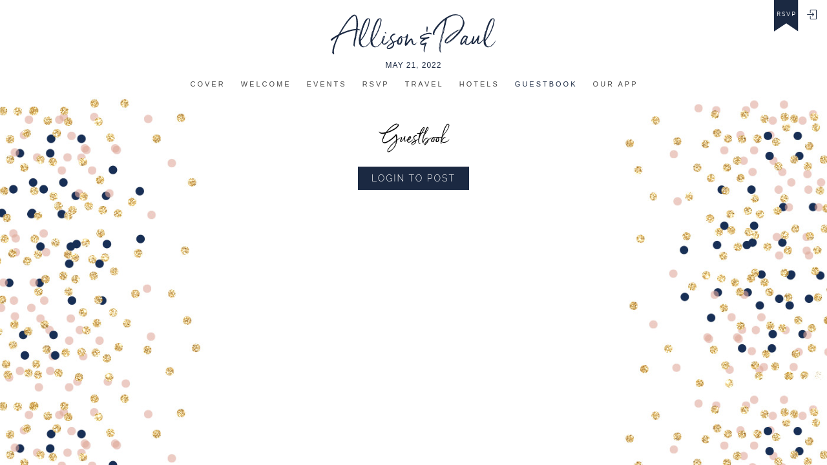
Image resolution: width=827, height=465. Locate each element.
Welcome (266, 84)
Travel (424, 84)
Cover (208, 84)
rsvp (787, 14)
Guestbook (546, 84)
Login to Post (413, 178)
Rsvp (376, 84)
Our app (615, 84)
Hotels (479, 84)
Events (327, 84)
